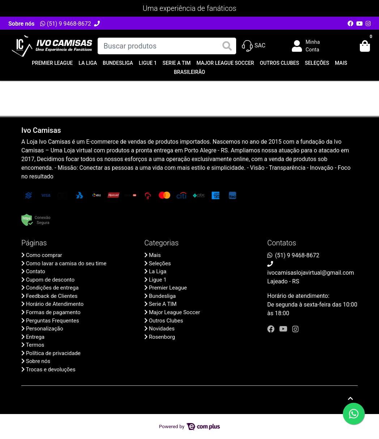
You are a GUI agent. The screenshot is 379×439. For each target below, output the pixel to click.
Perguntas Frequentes (52, 320)
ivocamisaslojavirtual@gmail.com (310, 272)
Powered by (189, 426)
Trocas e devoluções (50, 369)
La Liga (87, 63)
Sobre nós (21, 23)
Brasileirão (189, 72)
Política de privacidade (53, 353)
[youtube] (284, 329)
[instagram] (295, 329)
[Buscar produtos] (167, 46)
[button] (311, 46)
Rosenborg (162, 337)
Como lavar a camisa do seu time (66, 263)
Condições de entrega (52, 287)
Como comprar (44, 255)
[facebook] (271, 329)
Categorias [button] (161, 243)
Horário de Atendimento (55, 304)
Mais (341, 63)
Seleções (317, 63)
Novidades (162, 328)
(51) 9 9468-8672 (65, 23)
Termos (35, 345)
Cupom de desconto (50, 280)
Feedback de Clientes (52, 296)
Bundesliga (118, 63)
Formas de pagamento (53, 312)
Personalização (44, 328)
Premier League (52, 63)
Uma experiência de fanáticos (190, 8)
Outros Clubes (279, 63)
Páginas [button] (34, 243)
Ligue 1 (148, 63)
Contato (35, 271)
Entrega (35, 337)
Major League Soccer (225, 63)
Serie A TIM (176, 63)
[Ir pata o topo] (350, 398)
